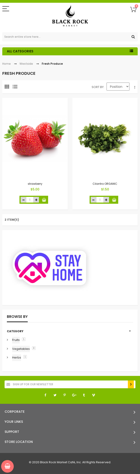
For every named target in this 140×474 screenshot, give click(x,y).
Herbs (16, 357)
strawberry (35, 184)
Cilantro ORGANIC (105, 184)
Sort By (98, 87)
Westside (26, 64)
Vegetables (21, 349)
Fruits (16, 340)
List (16, 87)
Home (6, 64)
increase (36, 200)
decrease (23, 200)
